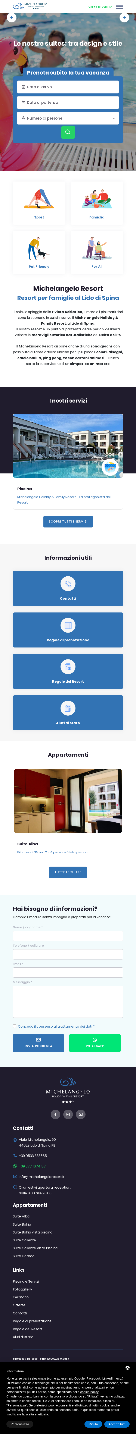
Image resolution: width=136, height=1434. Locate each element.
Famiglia (96, 217)
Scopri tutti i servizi (68, 521)
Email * (18, 964)
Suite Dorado (23, 1256)
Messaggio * (22, 982)
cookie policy (89, 1392)
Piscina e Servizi (26, 1281)
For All (97, 266)
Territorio (21, 1297)
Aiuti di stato (68, 723)
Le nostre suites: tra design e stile (68, 43)
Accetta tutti (117, 1424)
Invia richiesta (38, 1042)
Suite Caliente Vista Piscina (35, 1248)
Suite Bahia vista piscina (32, 1232)
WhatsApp (95, 1042)
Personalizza (20, 1424)
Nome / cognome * (28, 927)
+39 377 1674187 (32, 1166)
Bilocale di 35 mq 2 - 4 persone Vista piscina (52, 852)
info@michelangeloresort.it (42, 1176)
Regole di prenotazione (68, 640)
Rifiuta (93, 1424)
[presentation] (11, 17)
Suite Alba (27, 844)
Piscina (24, 488)
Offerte (19, 1305)
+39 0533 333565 (33, 1155)
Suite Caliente (24, 1240)
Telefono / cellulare (28, 945)
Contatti (68, 598)
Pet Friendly (39, 266)
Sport (39, 217)
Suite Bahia (22, 1224)
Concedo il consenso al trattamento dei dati (55, 1026)
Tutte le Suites (68, 872)
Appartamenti (30, 1205)
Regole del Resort (68, 681)
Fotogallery (22, 1289)
